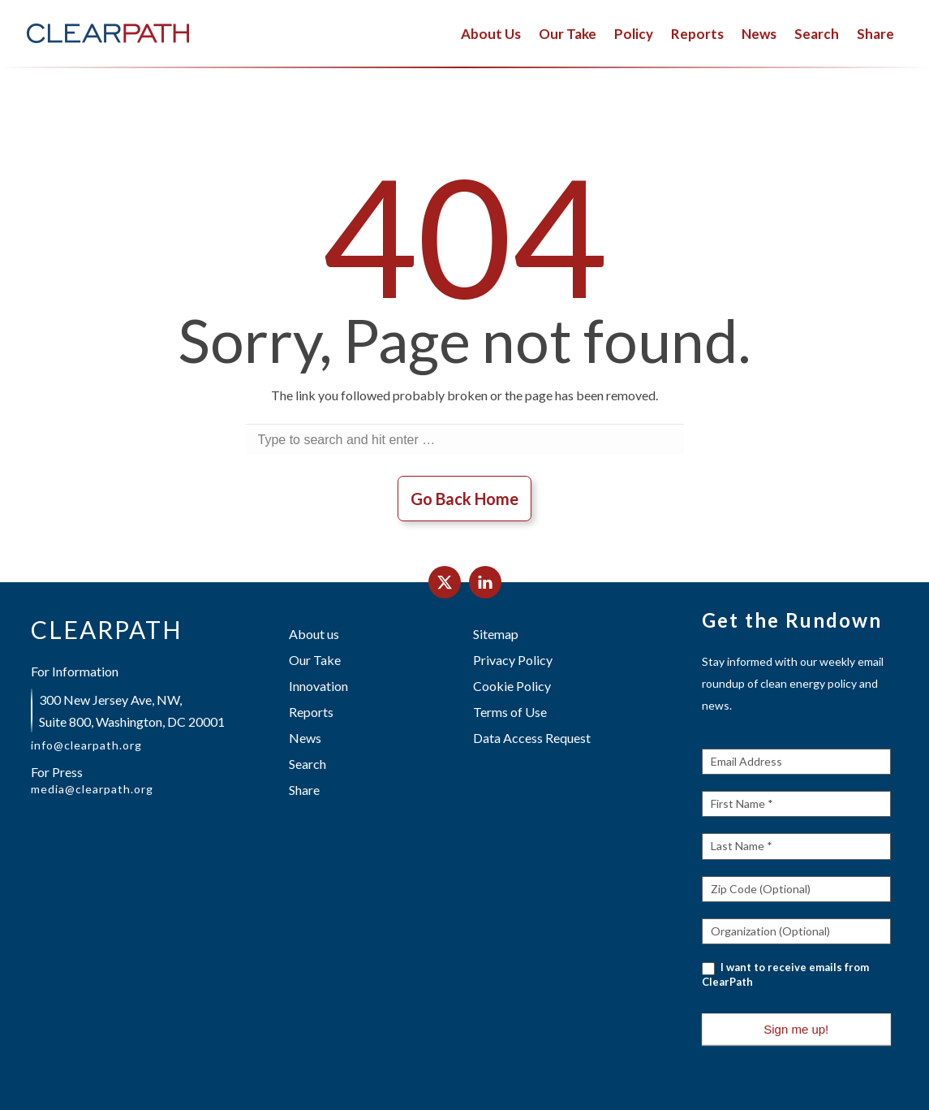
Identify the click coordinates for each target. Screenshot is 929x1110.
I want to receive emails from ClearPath (785, 974)
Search (816, 33)
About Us (491, 33)
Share (875, 33)
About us (314, 633)
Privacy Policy (513, 659)
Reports (697, 33)
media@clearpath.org (92, 789)
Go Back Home (464, 498)
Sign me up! (795, 1029)
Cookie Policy (512, 685)
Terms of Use (510, 711)
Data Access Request (532, 737)
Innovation (318, 685)
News (759, 33)
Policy (633, 33)
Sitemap (495, 633)
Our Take (567, 33)
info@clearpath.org (86, 745)
